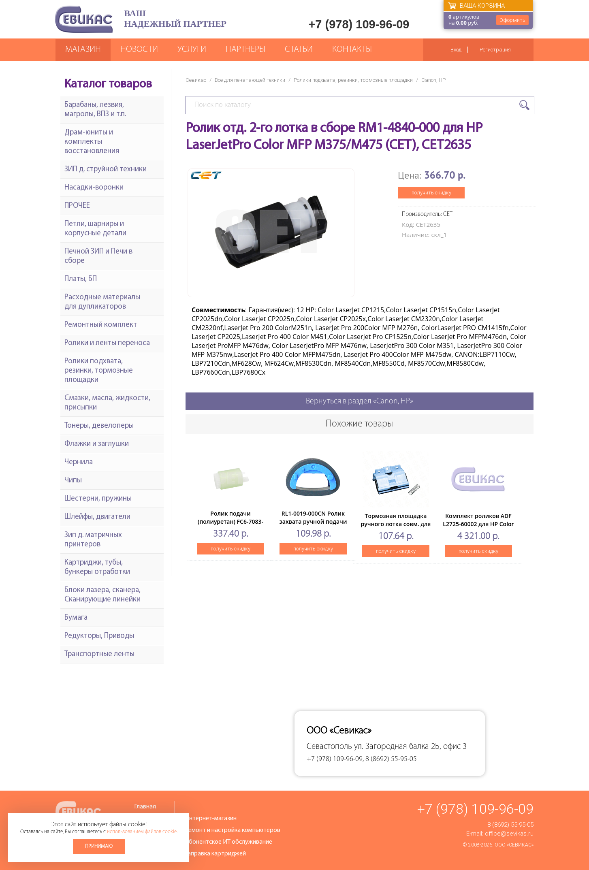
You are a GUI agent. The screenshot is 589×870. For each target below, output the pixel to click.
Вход (455, 50)
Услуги (191, 49)
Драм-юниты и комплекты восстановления (91, 142)
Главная (145, 807)
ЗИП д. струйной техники (105, 169)
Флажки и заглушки (96, 444)
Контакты (352, 49)
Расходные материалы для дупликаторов (102, 302)
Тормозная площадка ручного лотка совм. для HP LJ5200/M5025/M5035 (396, 524)
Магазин (83, 49)
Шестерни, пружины (98, 499)
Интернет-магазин (211, 818)
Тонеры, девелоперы (99, 426)
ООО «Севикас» (514, 845)
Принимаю (99, 846)
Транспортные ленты (99, 654)
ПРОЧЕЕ (77, 206)
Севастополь (329, 746)
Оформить (512, 20)
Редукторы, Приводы (99, 636)
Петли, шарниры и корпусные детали (95, 228)
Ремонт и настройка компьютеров (232, 830)
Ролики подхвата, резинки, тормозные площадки (353, 80)
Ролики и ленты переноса (107, 343)
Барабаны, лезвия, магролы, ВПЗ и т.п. (95, 109)
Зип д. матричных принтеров (93, 539)
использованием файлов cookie (142, 831)
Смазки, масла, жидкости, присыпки (107, 403)
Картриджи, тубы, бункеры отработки (97, 567)
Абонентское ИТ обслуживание (228, 842)
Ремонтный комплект (100, 325)
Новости (139, 49)
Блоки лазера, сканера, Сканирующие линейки (102, 594)
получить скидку (431, 193)
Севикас (196, 80)
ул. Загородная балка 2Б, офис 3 (410, 746)
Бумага (75, 618)
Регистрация (495, 50)
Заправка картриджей (215, 854)
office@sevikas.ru (509, 833)
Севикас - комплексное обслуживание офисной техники (83, 19)
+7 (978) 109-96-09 (358, 24)
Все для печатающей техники (250, 80)
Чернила (78, 462)
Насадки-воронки (94, 188)
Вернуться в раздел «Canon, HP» (359, 401)
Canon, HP (433, 80)
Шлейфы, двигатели (97, 517)
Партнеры (245, 49)
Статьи (299, 49)
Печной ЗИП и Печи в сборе (98, 256)
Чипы (73, 480)
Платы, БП (80, 279)
